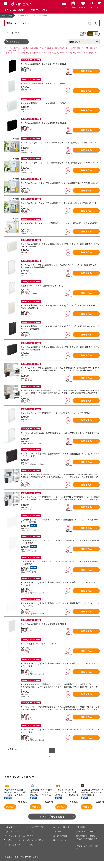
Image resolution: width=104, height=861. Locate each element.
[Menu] (5, 3)
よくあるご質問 (60, 832)
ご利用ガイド (33, 840)
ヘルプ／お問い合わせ (63, 823)
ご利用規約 (81, 823)
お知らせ (57, 827)
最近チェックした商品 (14, 832)
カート (30, 827)
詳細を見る (86, 71)
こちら (36, 852)
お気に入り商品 (11, 827)
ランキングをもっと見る (52, 812)
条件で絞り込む (16, 41)
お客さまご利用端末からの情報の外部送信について (87, 835)
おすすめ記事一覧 (35, 823)
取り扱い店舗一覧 (12, 840)
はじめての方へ (60, 836)
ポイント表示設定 (35, 836)
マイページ (32, 832)
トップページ (6, 15)
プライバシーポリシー (86, 827)
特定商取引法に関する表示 (87, 843)
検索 (95, 23)
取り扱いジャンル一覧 (14, 836)
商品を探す (9, 823)
